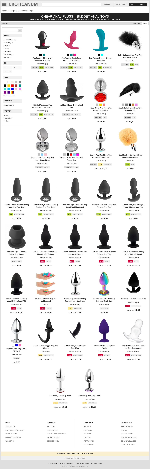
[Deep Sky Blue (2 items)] (9, 89)
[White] (13, 345)
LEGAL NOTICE (52, 430)
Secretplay (7, 43)
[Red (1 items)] (12, 85)
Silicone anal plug (42, 64)
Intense (6, 51)
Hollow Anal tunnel (72, 111)
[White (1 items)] (5, 82)
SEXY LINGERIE (127, 434)
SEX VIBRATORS (127, 426)
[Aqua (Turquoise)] (102, 55)
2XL (10, 71)
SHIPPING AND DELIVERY (14, 430)
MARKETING (9, 441)
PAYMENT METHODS (13, 437)
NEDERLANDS (89, 444)
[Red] (71, 154)
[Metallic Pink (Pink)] (104, 105)
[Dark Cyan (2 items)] (20, 85)
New (5, 115)
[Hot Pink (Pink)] (20, 345)
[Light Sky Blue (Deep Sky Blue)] (42, 154)
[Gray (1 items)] (20, 82)
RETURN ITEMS (11, 434)
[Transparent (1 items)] (8, 82)
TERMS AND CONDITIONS (56, 434)
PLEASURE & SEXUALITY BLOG (75, 458)
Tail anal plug (130, 61)
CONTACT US (10, 426)
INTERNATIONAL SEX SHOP (92, 463)
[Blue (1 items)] (12, 89)
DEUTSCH (87, 434)
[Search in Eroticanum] (71, 4)
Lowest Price (136, 23)
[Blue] (16, 345)
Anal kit (45, 304)
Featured (7, 118)
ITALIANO (87, 437)
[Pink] (45, 154)
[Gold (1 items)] (9, 85)
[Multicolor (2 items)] (12, 92)
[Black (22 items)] (5, 85)
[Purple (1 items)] (5, 92)
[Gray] (126, 105)
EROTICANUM (23, 4)
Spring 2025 (8, 105)
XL (5, 71)
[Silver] (97, 105)
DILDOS (124, 430)
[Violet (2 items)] (20, 89)
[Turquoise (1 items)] (5, 89)
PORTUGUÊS (89, 441)
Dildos (4, 11)
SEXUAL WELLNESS (128, 441)
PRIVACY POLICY (53, 437)
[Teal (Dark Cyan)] (44, 55)
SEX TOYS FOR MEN (128, 437)
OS (5, 68)
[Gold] (100, 105)
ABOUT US (51, 426)
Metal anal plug (101, 114)
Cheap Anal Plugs (26, 11)
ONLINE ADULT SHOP (73, 463)
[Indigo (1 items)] (9, 92)
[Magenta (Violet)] (77, 154)
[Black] (40, 55)
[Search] (10, 30)
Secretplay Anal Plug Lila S (89, 396)
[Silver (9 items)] (16, 82)
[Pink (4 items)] (16, 89)
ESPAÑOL (87, 426)
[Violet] (136, 105)
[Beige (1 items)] (12, 82)
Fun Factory (8, 54)
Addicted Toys (8, 40)
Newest (144, 23)
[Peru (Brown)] (133, 105)
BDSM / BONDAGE (128, 444)
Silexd (6, 46)
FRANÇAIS (88, 430)
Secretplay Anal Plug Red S (60, 396)
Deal (5, 121)
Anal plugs (13, 11)
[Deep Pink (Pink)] (74, 55)
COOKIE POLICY (53, 441)
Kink (5, 48)
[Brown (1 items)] (16, 85)
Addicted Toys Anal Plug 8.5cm (133, 299)
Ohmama (7, 57)
